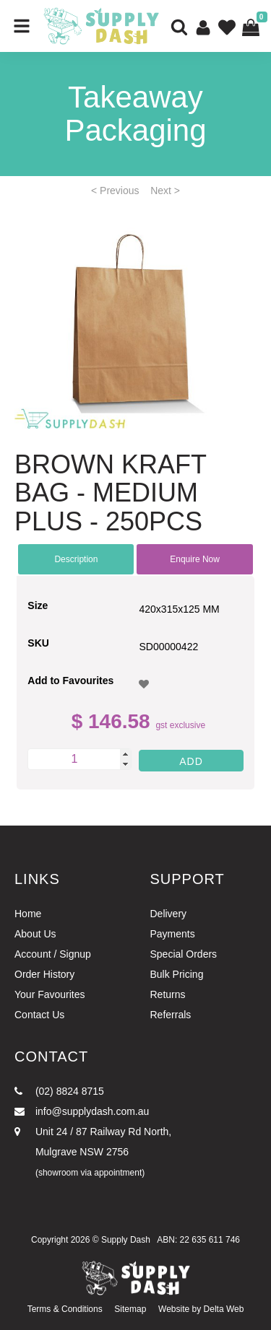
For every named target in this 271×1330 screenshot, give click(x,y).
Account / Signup (52, 954)
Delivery (168, 913)
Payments (172, 934)
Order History (44, 974)
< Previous (115, 190)
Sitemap (130, 1309)
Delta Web (224, 1309)
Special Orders (184, 954)
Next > (165, 190)
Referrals (171, 1014)
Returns (168, 994)
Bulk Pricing (177, 974)
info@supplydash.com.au (81, 1111)
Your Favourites (49, 994)
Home (27, 913)
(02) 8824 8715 (59, 1091)
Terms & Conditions (65, 1309)
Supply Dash (125, 1240)
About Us (35, 934)
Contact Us (39, 1014)
